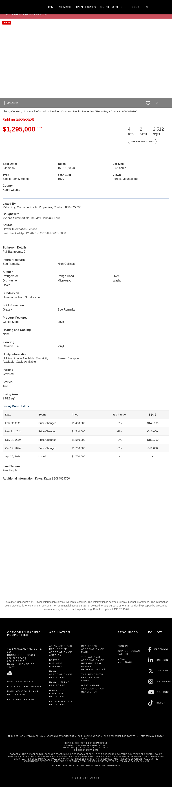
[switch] (148, 103)
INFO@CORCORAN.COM (86, 750)
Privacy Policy (35, 736)
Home (51, 7)
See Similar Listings (142, 141)
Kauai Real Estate (20, 699)
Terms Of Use (15, 736)
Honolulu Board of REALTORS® (57, 693)
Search (65, 7)
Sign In (123, 646)
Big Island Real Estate (24, 686)
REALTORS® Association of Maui (92, 649)
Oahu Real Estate (20, 681)
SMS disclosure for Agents (119, 736)
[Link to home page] (23, 5)
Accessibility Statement (60, 736)
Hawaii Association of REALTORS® (60, 674)
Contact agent (12, 103)
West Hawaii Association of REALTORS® (92, 688)
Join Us (136, 7)
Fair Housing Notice (89, 736)
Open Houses (85, 7)
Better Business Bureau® (56, 663)
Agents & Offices (113, 7)
